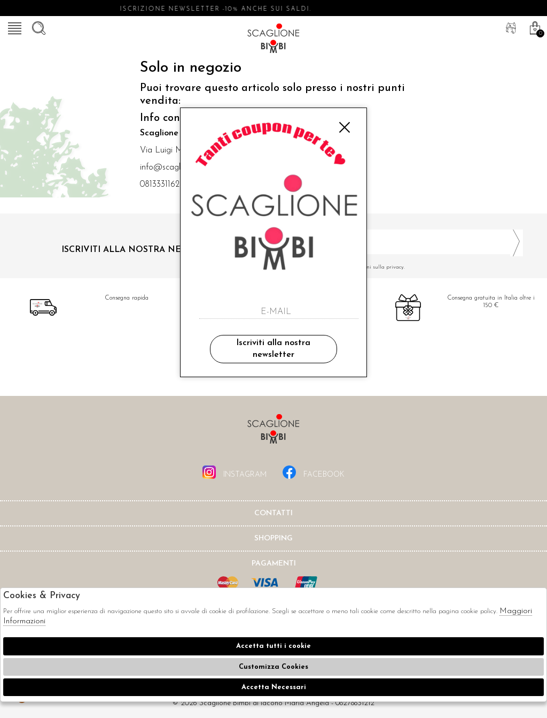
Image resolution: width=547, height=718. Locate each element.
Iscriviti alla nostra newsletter (273, 349)
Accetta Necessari (273, 687)
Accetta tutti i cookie (273, 646)
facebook (314, 472)
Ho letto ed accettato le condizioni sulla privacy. (402, 267)
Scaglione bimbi (273, 40)
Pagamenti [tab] (274, 564)
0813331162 (159, 184)
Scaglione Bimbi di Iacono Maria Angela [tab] (273, 432)
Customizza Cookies (273, 666)
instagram (234, 472)
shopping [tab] (273, 538)
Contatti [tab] (273, 513)
